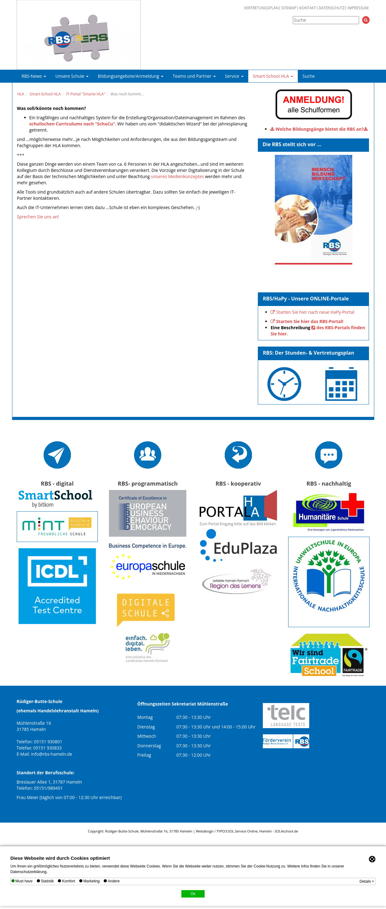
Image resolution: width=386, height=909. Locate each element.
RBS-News (34, 76)
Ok (193, 894)
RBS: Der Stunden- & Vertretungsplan (308, 352)
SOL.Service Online (243, 831)
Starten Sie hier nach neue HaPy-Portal (315, 312)
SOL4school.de (286, 831)
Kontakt (307, 8)
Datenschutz (332, 8)
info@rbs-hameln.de (51, 754)
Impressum (357, 8)
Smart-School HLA (273, 76)
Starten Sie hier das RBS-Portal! (309, 321)
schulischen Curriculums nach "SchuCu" (72, 124)
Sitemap (289, 8)
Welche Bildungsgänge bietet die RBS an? (319, 129)
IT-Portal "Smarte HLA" (85, 94)
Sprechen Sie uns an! (38, 217)
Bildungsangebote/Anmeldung (130, 76)
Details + (366, 881)
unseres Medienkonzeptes (177, 176)
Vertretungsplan (261, 8)
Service (234, 76)
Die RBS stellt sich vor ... (291, 144)
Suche (308, 76)
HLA (20, 94)
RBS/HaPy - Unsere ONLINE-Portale (306, 298)
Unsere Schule (72, 76)
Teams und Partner (194, 76)
